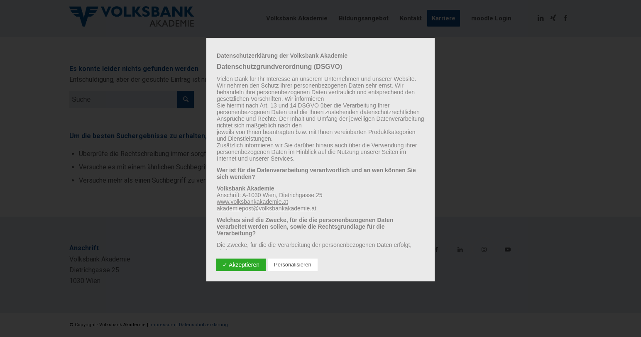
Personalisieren (292, 264)
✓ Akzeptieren (241, 264)
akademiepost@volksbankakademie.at (266, 208)
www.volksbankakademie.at (252, 201)
